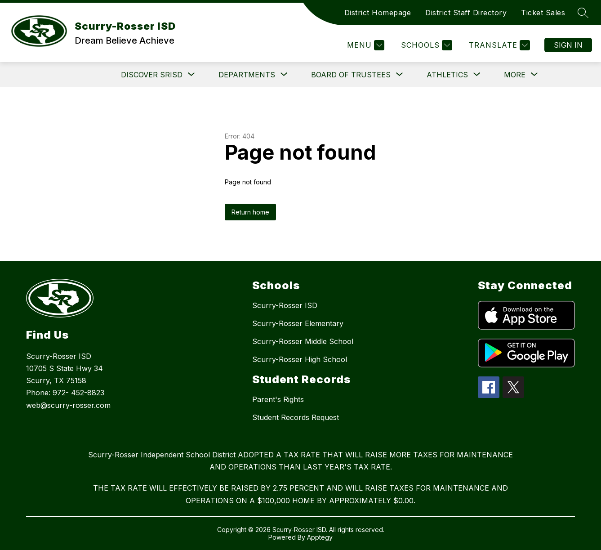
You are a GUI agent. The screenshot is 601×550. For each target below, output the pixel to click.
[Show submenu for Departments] (246, 74)
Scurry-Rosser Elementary (297, 323)
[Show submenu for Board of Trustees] (351, 74)
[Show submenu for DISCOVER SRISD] (152, 74)
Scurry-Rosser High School (299, 359)
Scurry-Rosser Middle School (302, 341)
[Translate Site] (498, 45)
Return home (250, 212)
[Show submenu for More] (514, 74)
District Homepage (377, 12)
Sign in (568, 44)
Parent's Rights (278, 399)
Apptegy (320, 537)
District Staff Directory (466, 12)
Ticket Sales (543, 12)
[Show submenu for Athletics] (447, 74)
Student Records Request (295, 417)
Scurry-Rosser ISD (284, 305)
